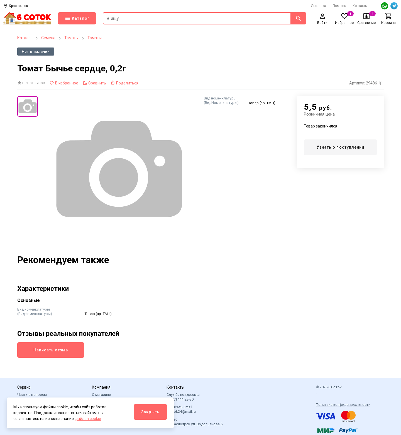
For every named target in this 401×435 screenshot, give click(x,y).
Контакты (360, 6)
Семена (48, 38)
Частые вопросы (32, 394)
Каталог (24, 38)
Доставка (318, 6)
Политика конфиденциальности (343, 404)
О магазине (101, 394)
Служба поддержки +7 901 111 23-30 (183, 396)
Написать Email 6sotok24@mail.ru (181, 409)
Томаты (71, 38)
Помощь (339, 6)
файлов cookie (88, 418)
